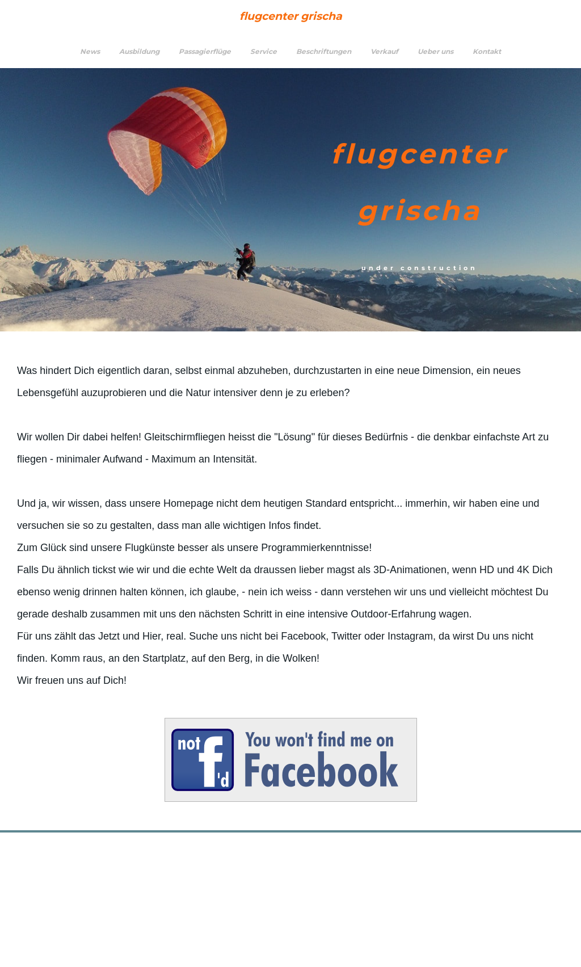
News (90, 51)
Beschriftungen (323, 51)
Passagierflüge (205, 51)
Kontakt (487, 51)
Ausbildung (139, 51)
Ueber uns (435, 51)
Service (263, 51)
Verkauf (384, 51)
